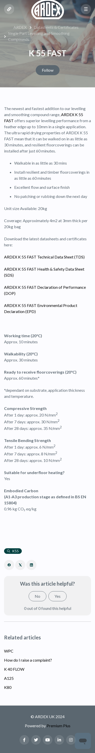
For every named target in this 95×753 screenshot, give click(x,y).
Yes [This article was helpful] (57, 596)
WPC (8, 650)
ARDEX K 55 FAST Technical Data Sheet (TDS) (44, 256)
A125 (9, 678)
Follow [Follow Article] (47, 70)
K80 (7, 687)
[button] (86, 9)
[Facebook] (9, 565)
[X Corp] (20, 565)
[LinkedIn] (31, 565)
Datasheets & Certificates (56, 27)
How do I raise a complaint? (28, 660)
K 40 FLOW (14, 669)
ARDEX (20, 27)
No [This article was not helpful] (37, 596)
